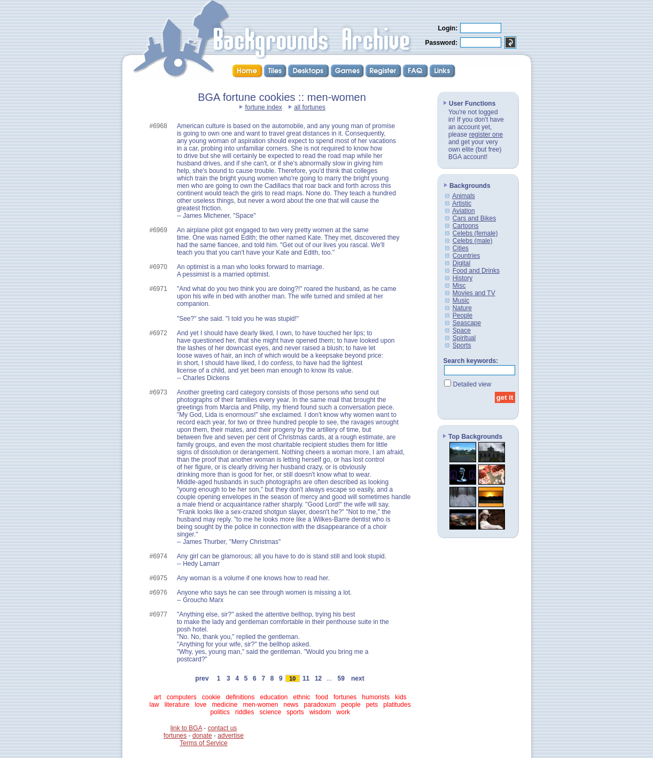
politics (220, 712)
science (270, 712)
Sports (462, 345)
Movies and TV (474, 293)
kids (400, 697)
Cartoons (466, 226)
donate (202, 735)
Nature (462, 308)
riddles (244, 712)
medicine (224, 704)
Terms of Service (203, 743)
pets (372, 704)
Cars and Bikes (474, 218)
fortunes (344, 697)
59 (341, 678)
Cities (461, 248)
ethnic (301, 697)
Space (462, 330)
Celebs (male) (473, 240)
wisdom (320, 712)
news (290, 704)
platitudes (396, 704)
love (200, 704)
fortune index (263, 107)
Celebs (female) (475, 233)
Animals (463, 196)
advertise (230, 735)
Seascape (467, 323)
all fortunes (309, 107)
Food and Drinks (476, 270)
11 (306, 678)
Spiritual (464, 338)
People (462, 315)
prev (202, 678)
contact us (222, 728)
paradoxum (320, 704)
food (322, 697)
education (273, 697)
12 (318, 678)
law (154, 704)
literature (177, 704)
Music (461, 300)
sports (295, 712)
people (351, 704)
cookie (211, 697)
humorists (376, 697)
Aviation (463, 211)
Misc (459, 285)
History (462, 278)
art (157, 697)
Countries (466, 255)
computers (182, 697)
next (357, 678)
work (343, 712)
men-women (260, 704)
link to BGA (186, 728)
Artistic (461, 203)
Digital (461, 263)
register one (486, 134)
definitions (240, 697)
